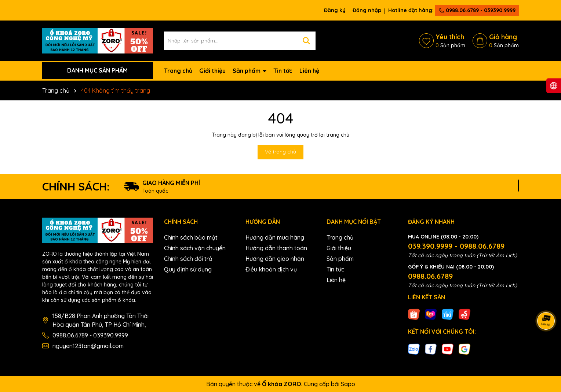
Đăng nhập (367, 10)
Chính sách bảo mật (191, 237)
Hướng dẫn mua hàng (274, 237)
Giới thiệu (212, 70)
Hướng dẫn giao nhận (274, 258)
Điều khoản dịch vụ (271, 269)
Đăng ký (335, 10)
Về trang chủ (280, 151)
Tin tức (282, 70)
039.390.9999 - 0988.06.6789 (456, 246)
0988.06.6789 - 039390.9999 (477, 10)
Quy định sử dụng (188, 269)
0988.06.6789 (430, 276)
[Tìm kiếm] (306, 40)
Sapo (348, 384)
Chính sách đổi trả (188, 258)
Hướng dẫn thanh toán (276, 248)
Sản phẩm (247, 70)
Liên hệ (309, 70)
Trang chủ (178, 70)
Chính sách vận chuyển (195, 248)
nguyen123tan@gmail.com (88, 346)
